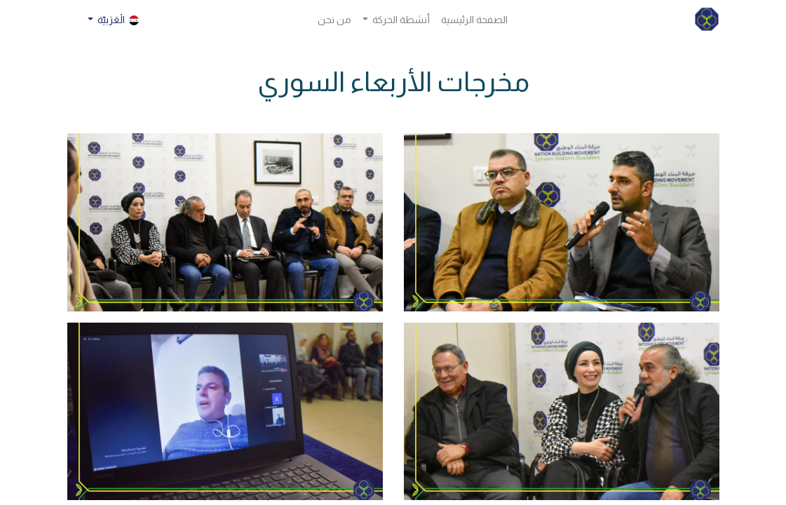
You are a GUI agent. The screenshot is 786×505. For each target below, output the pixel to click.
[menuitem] (474, 20)
